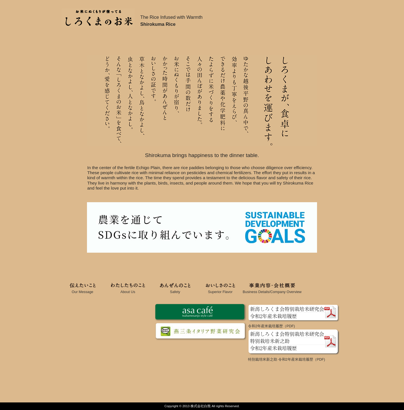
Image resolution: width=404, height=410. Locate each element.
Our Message (82, 290)
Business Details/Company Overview (272, 290)
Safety (175, 290)
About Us (127, 290)
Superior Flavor (220, 290)
